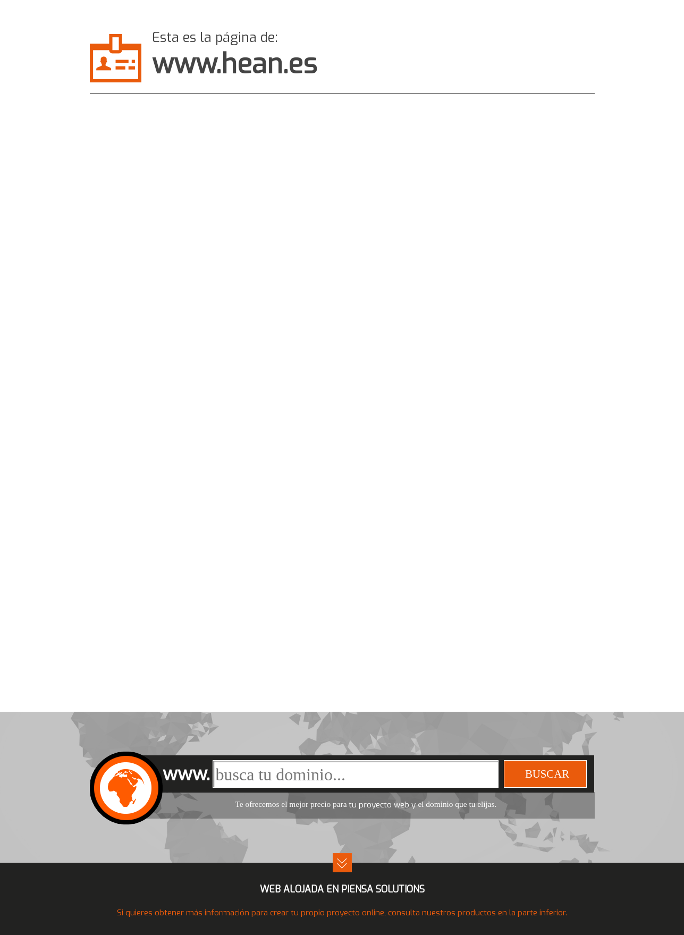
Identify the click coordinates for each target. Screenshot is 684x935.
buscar (547, 774)
